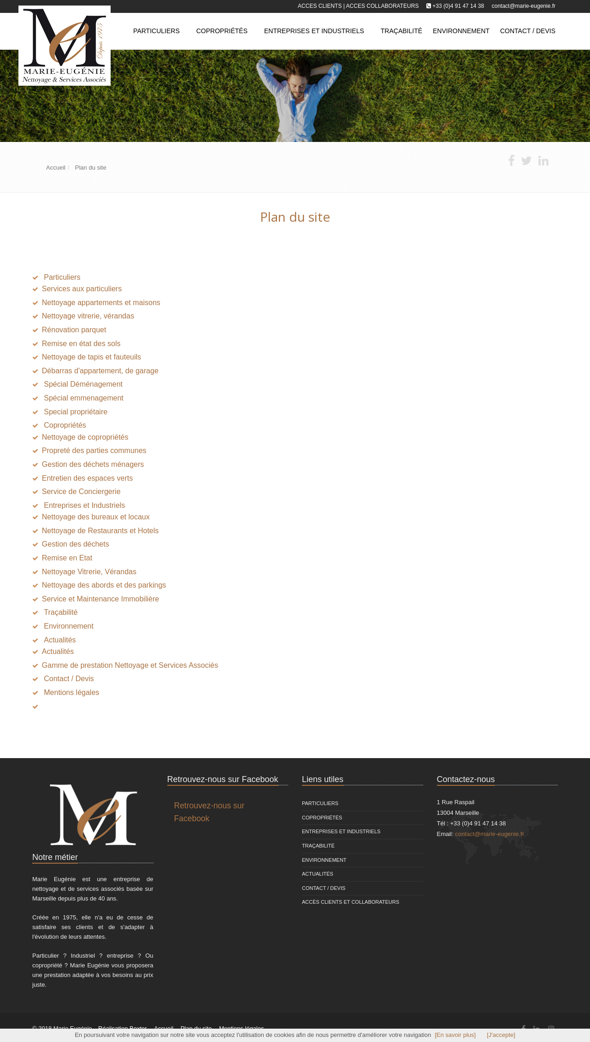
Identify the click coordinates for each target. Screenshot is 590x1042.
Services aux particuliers (82, 289)
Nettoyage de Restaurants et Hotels (100, 531)
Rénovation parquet (74, 330)
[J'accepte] (501, 1034)
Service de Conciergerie (81, 491)
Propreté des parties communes (94, 450)
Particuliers (156, 31)
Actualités (58, 651)
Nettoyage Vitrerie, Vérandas (89, 572)
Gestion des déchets (75, 544)
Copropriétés (222, 31)
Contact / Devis (323, 888)
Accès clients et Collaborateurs (350, 902)
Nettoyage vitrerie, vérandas (88, 316)
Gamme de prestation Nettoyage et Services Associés (130, 665)
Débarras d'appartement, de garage (100, 371)
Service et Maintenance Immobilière (100, 599)
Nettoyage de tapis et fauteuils (91, 357)
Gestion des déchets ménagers (93, 464)
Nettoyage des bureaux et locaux (96, 517)
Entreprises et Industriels (314, 31)
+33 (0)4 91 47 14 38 (458, 6)
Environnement (324, 860)
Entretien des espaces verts (87, 478)
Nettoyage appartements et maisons (101, 302)
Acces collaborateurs (382, 6)
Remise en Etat (67, 558)
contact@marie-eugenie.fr (523, 6)
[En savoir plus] (455, 1034)
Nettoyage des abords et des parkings (104, 585)
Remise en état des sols (81, 343)
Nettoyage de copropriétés (85, 437)
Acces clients (320, 6)
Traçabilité (318, 845)
